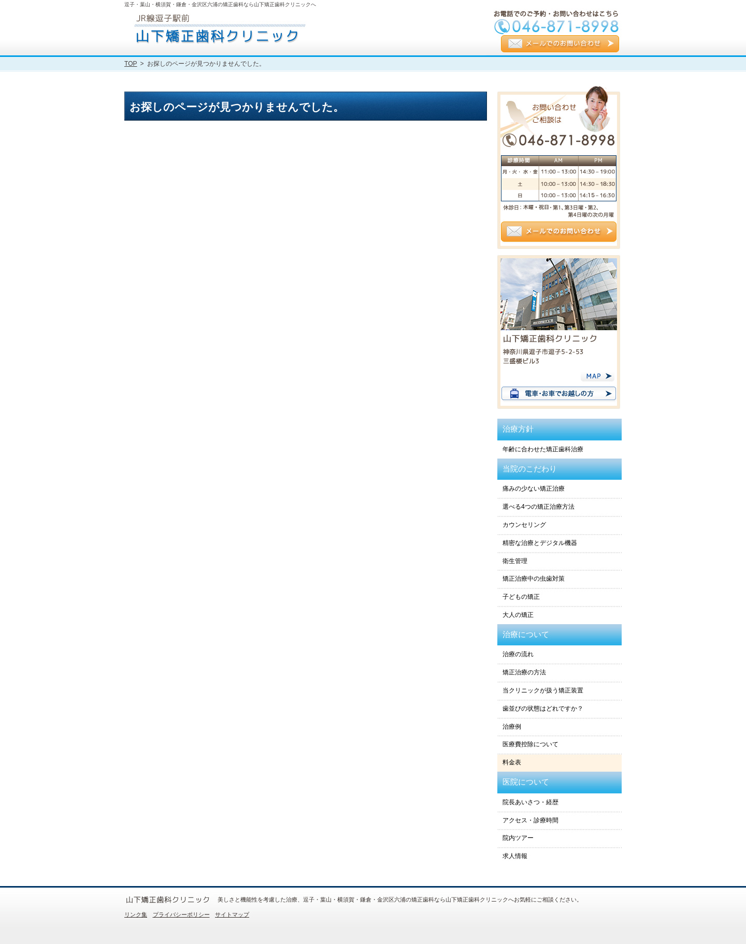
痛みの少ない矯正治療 (534, 488)
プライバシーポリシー (181, 914)
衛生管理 (515, 561)
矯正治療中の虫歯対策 (534, 578)
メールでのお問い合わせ (560, 45)
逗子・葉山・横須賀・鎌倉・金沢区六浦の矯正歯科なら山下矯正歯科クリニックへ (220, 4)
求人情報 (515, 856)
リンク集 (135, 914)
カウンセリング (524, 524)
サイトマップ (232, 914)
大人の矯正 (518, 614)
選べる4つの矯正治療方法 (539, 506)
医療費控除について (530, 744)
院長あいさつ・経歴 (530, 802)
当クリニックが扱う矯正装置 (543, 690)
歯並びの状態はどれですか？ (543, 708)
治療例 (512, 726)
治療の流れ (518, 654)
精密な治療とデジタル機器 (540, 543)
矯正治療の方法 (524, 672)
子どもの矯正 (521, 596)
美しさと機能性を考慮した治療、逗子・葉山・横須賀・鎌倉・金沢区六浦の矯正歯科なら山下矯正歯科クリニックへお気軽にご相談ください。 (400, 899)
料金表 (512, 762)
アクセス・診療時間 (530, 820)
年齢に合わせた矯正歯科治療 (543, 449)
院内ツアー (518, 838)
